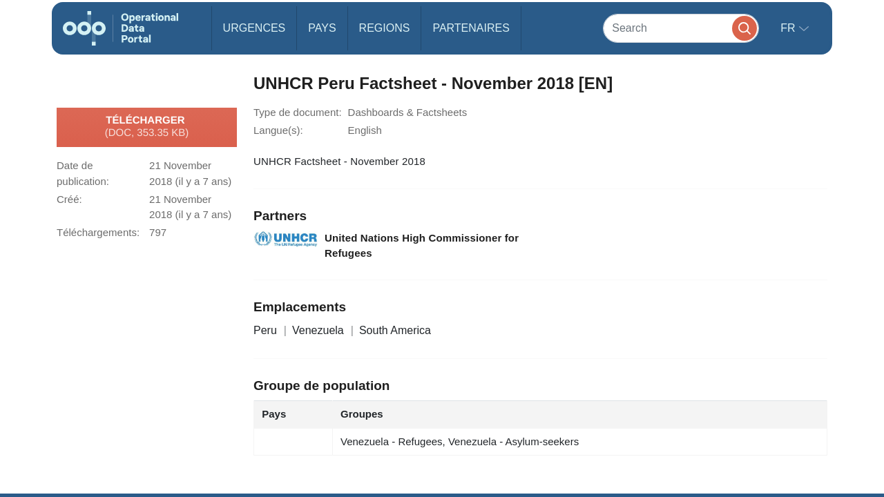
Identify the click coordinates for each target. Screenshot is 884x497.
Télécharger (147, 127)
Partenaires (470, 28)
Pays (322, 28)
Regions (384, 28)
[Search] (681, 28)
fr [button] (789, 28)
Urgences (254, 28)
